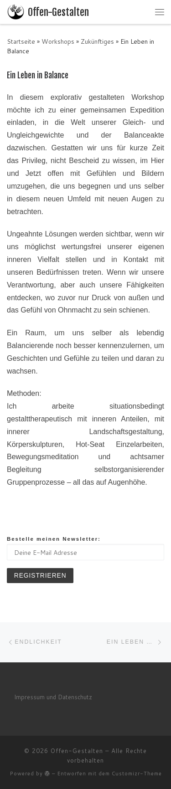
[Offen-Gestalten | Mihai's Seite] (16, 11)
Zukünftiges (97, 41)
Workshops (57, 41)
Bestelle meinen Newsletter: (54, 539)
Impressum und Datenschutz (53, 697)
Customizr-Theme (137, 773)
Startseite (21, 41)
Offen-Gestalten (77, 751)
